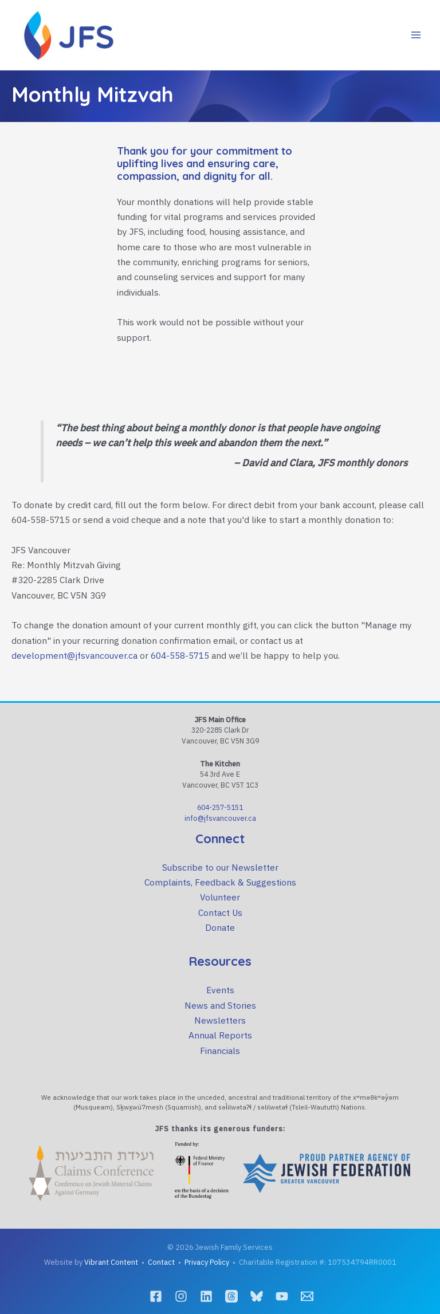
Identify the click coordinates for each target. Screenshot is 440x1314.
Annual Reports (220, 1035)
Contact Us (220, 912)
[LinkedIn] (206, 1296)
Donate (220, 927)
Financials (220, 1050)
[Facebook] (156, 1296)
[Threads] (231, 1296)
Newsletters (220, 1020)
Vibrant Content (111, 1262)
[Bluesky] (256, 1296)
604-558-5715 (180, 655)
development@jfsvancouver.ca (74, 655)
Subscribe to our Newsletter (220, 867)
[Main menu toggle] (416, 34)
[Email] (307, 1296)
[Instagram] (181, 1296)
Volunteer (220, 897)
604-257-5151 (220, 807)
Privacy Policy (206, 1262)
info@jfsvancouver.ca (220, 818)
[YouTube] (282, 1296)
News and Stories (220, 1005)
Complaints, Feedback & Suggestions (220, 882)
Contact (161, 1262)
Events (220, 990)
